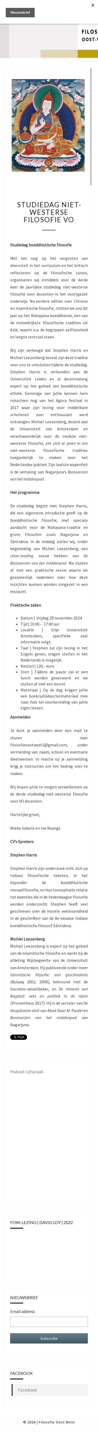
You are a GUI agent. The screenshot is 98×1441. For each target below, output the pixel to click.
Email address (22, 1311)
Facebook (27, 1390)
